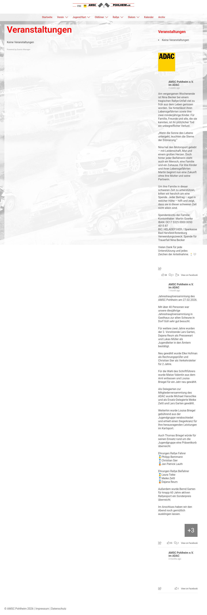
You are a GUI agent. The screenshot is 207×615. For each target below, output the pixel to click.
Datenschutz (58, 608)
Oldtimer (99, 17)
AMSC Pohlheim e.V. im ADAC (181, 83)
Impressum (42, 608)
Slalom (131, 17)
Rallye (116, 17)
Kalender (149, 17)
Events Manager (23, 49)
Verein (60, 17)
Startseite (47, 17)
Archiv (161, 17)
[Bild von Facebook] (164, 530)
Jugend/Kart (79, 17)
